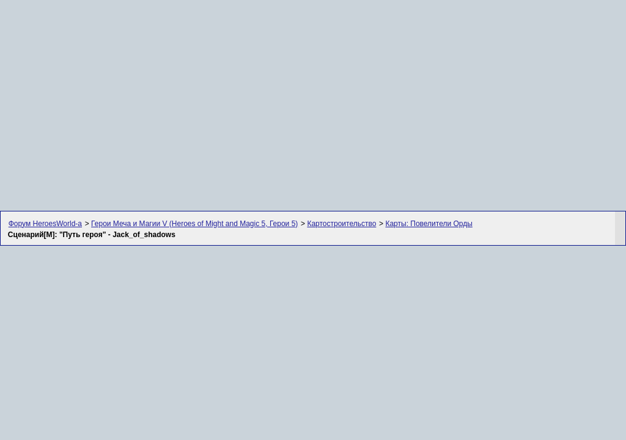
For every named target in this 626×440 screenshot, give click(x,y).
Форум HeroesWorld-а (45, 223)
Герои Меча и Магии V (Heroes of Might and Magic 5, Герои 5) (194, 223)
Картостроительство (341, 223)
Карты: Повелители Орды (428, 223)
